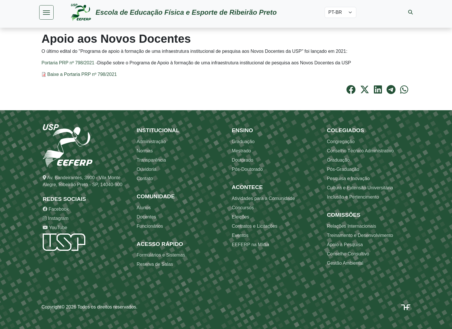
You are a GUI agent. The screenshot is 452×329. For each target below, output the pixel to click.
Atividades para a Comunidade (263, 198)
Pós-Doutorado (247, 169)
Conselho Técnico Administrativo (360, 150)
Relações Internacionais (351, 226)
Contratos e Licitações (254, 226)
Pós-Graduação (343, 169)
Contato (145, 178)
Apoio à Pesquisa (345, 244)
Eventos (240, 235)
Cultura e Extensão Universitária (360, 187)
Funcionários (150, 226)
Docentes (146, 216)
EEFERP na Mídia (250, 244)
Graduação (243, 141)
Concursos (243, 207)
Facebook (56, 209)
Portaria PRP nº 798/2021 (68, 62)
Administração (151, 141)
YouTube (55, 227)
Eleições (240, 216)
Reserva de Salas (155, 264)
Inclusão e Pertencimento (353, 197)
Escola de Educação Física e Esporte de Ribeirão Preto (186, 12)
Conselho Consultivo (348, 253)
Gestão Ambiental (345, 263)
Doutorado (242, 160)
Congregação (341, 141)
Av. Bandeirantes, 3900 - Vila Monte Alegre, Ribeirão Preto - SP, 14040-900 (82, 181)
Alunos (144, 207)
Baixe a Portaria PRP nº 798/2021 (82, 74)
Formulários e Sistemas (161, 255)
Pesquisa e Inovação (348, 178)
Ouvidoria (146, 169)
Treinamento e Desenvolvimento (360, 235)
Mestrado (241, 150)
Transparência (151, 160)
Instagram (56, 218)
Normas (145, 150)
